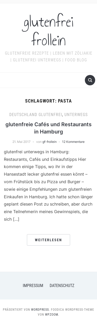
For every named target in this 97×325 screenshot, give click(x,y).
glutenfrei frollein (48, 31)
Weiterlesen (48, 240)
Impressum (33, 285)
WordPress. (40, 309)
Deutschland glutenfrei (35, 114)
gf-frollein (49, 142)
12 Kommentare (73, 142)
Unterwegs (76, 114)
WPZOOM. (52, 314)
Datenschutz (62, 285)
